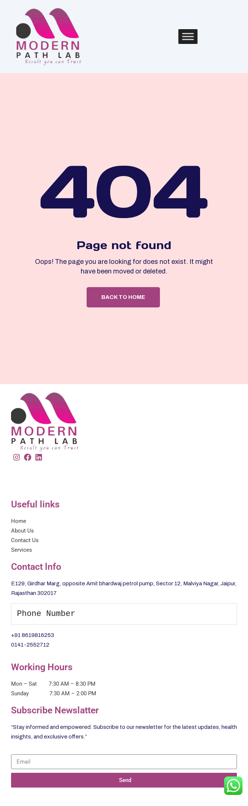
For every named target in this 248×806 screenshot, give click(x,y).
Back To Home (123, 297)
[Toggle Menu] (188, 36)
